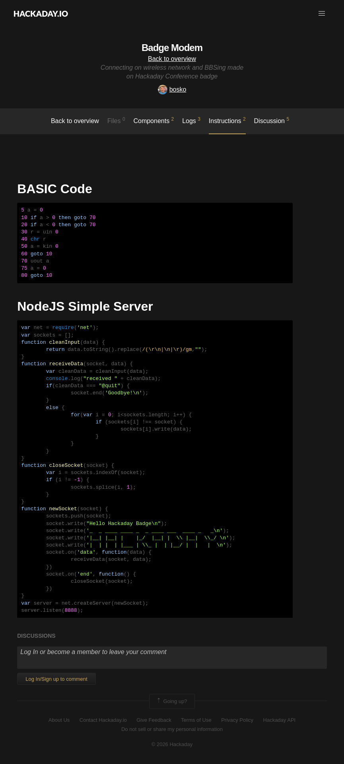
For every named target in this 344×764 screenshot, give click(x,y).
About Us (59, 720)
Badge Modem (172, 47)
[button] (321, 13)
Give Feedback (153, 720)
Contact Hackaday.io (103, 720)
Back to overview (172, 58)
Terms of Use (196, 720)
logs (191, 120)
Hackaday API (279, 720)
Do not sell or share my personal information (172, 729)
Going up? (171, 701)
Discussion (272, 120)
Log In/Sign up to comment (56, 679)
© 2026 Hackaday (172, 744)
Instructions (227, 120)
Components (153, 120)
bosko (172, 89)
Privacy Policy (237, 720)
